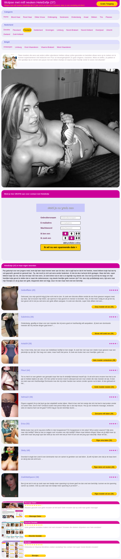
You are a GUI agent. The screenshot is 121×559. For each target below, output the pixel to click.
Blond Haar (15, 17)
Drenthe (7, 30)
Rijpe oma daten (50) (104, 440)
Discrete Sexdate (35, 536)
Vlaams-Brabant (47, 47)
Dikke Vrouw (40, 17)
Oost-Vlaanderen (31, 47)
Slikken (94, 17)
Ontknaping (52, 17)
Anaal (86, 17)
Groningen (50, 30)
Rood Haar (27, 17)
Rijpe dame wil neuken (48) (104, 467)
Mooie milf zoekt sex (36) (104, 334)
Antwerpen (8, 47)
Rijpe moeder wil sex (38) (104, 494)
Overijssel (100, 30)
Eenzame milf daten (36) (104, 414)
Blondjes (35, 556)
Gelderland (38, 30)
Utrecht (109, 30)
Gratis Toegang (107, 4)
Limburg (60, 30)
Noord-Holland (87, 30)
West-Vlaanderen (64, 47)
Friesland (27, 30)
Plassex (109, 17)
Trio (101, 17)
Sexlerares (64, 17)
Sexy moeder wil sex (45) (104, 307)
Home (6, 17)
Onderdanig (76, 17)
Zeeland (7, 34)
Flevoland (17, 30)
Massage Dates (35, 516)
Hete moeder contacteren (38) (104, 360)
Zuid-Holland (18, 34)
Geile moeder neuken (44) (104, 387)
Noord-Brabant (72, 30)
